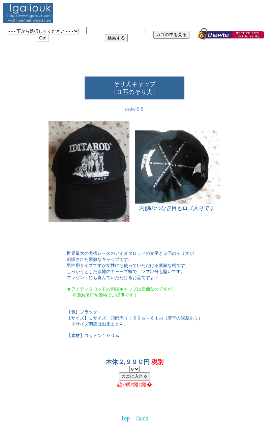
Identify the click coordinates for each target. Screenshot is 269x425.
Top (125, 418)
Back (142, 418)
